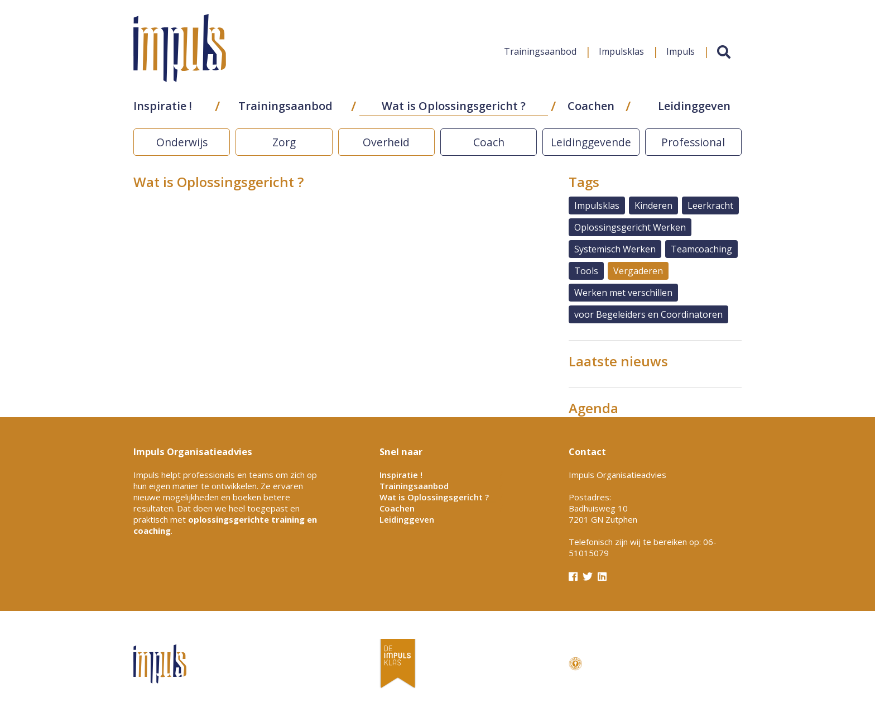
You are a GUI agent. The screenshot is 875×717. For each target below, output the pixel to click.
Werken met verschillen (623, 292)
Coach (488, 142)
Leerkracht (710, 205)
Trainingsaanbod (540, 52)
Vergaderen (638, 271)
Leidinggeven (694, 106)
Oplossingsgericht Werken (630, 227)
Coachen (591, 106)
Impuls (680, 52)
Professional (693, 142)
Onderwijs (182, 142)
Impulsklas (621, 52)
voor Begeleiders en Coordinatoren (648, 314)
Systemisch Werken (615, 249)
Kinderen (653, 205)
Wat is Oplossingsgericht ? (454, 106)
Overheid (386, 142)
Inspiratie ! (162, 106)
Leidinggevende (591, 142)
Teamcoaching (701, 249)
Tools (586, 271)
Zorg (284, 142)
